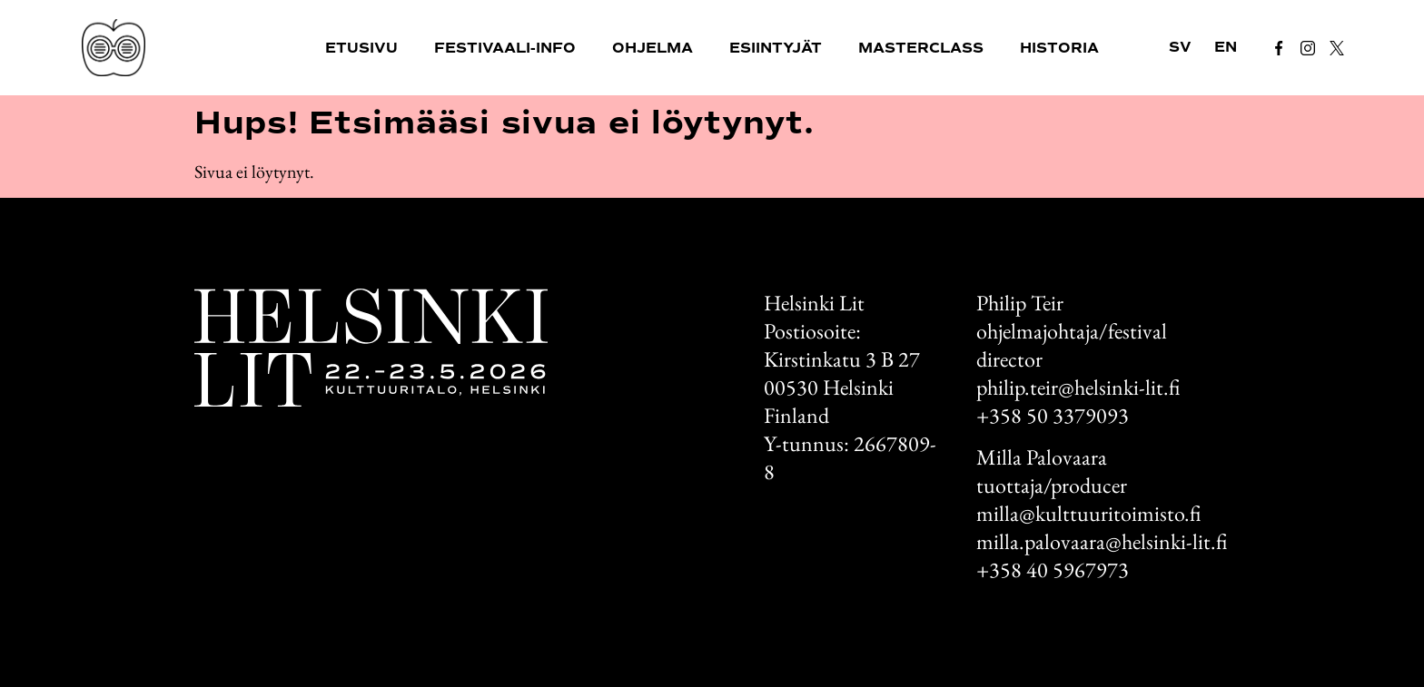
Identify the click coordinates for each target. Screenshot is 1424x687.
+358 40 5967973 (1052, 569)
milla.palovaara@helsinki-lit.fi (1101, 541)
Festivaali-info (505, 48)
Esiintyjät (775, 48)
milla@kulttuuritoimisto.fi (1088, 513)
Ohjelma (652, 48)
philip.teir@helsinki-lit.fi (1078, 387)
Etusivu (361, 48)
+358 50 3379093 (1052, 415)
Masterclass (921, 48)
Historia (1059, 48)
